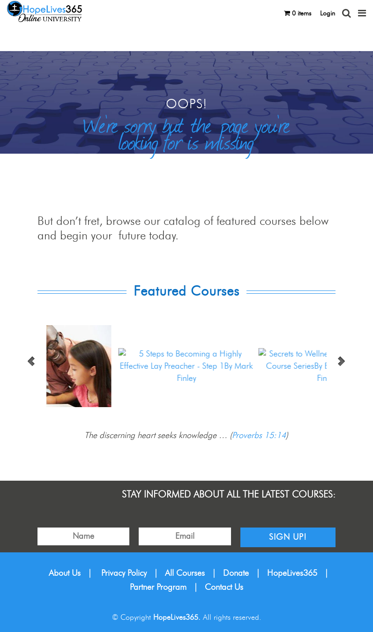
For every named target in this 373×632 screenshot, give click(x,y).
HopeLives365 (292, 573)
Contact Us (224, 587)
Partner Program (158, 587)
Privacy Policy (124, 573)
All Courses (185, 573)
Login (327, 13)
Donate (236, 573)
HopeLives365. (177, 617)
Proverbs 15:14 (259, 435)
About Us (65, 573)
